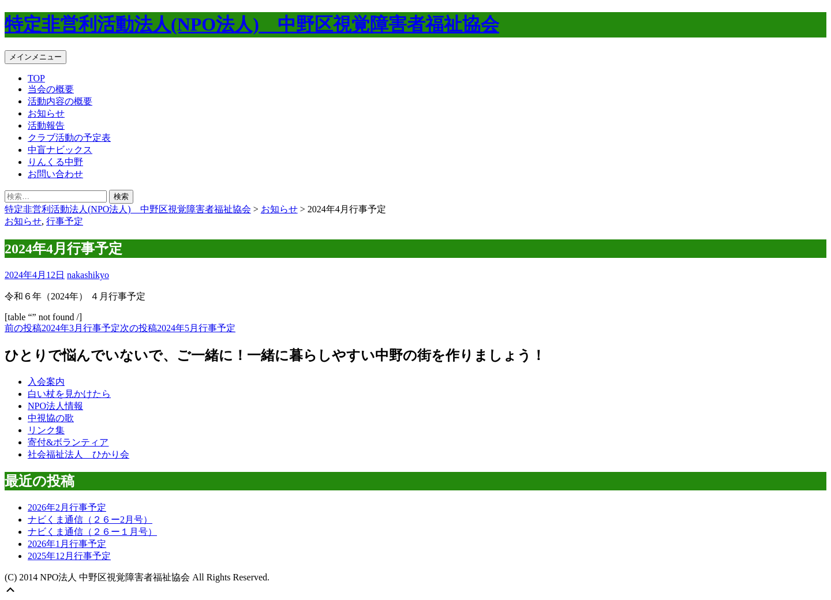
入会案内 (46, 382)
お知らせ (46, 113)
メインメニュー (35, 56)
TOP (36, 78)
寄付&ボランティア (68, 442)
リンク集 (46, 430)
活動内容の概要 (60, 101)
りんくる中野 (55, 162)
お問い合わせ (55, 174)
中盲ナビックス (60, 150)
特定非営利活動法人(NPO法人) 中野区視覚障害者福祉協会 (252, 24)
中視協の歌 (51, 418)
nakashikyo (88, 275)
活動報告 (46, 125)
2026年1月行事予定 (67, 544)
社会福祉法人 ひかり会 (78, 454)
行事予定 (64, 221)
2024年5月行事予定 (177, 328)
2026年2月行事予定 (67, 507)
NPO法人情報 (55, 406)
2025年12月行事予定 (69, 556)
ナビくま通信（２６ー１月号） (92, 532)
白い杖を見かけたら (69, 394)
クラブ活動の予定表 (69, 137)
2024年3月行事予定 (62, 328)
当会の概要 (51, 89)
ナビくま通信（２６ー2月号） (90, 519)
